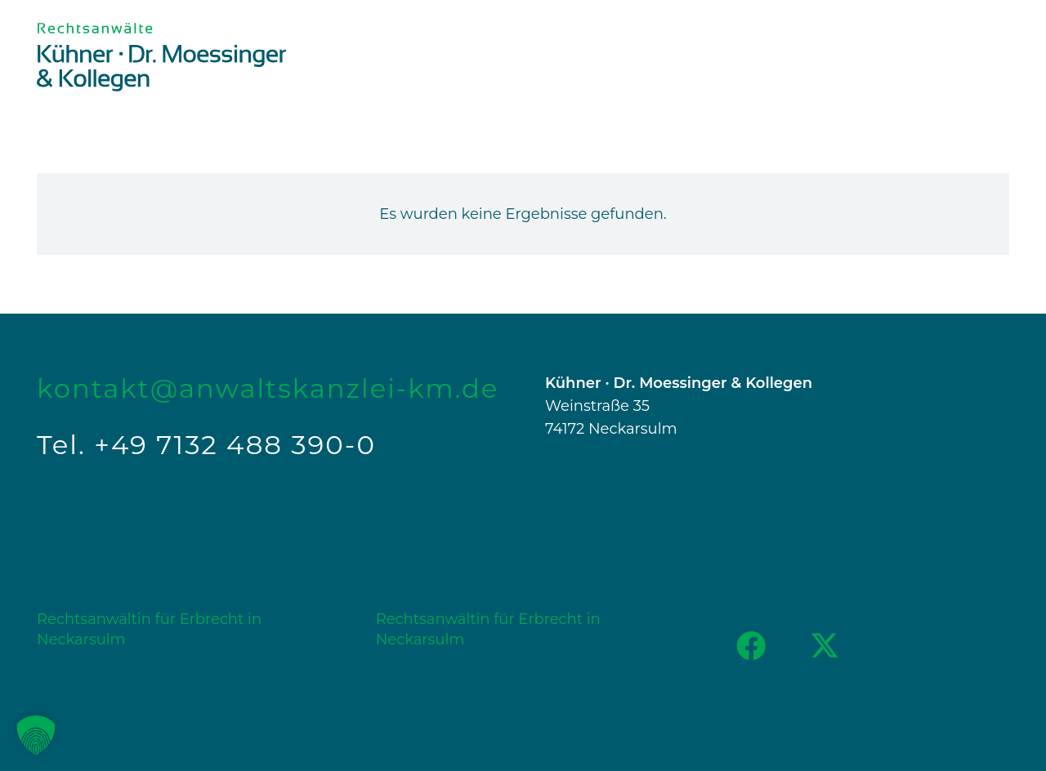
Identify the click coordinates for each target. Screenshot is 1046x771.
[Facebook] (751, 646)
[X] (824, 646)
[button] (36, 735)
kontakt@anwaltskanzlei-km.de (267, 389)
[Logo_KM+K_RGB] (161, 57)
